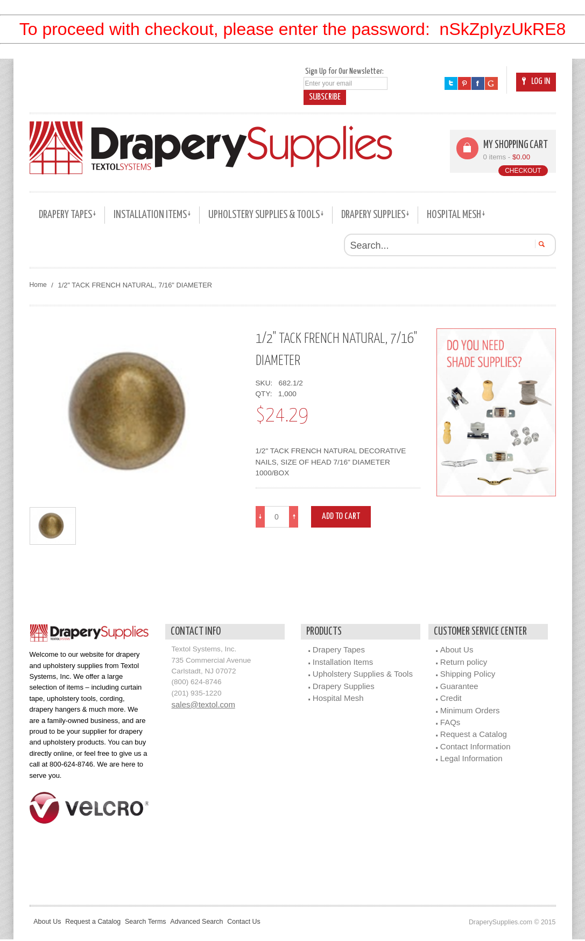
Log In (536, 82)
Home (39, 285)
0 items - (507, 157)
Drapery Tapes (339, 651)
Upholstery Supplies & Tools (363, 675)
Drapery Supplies (344, 687)
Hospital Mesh (338, 699)
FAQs (450, 723)
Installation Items (343, 663)
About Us (457, 651)
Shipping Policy (467, 675)
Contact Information (475, 747)
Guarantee (459, 687)
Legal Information (471, 759)
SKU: (266, 383)
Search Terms (160, 923)
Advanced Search (218, 923)
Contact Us (272, 923)
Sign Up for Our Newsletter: (344, 71)
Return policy (463, 663)
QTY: (266, 394)
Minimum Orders (470, 711)
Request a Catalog (473, 735)
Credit (451, 699)
